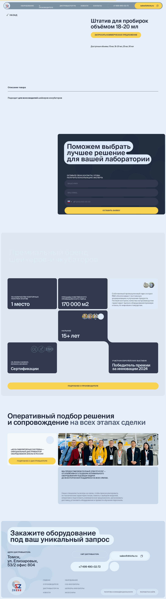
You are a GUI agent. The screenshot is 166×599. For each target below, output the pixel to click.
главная (46, 580)
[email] (111, 193)
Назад (14, 15)
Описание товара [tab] (17, 87)
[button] (116, 35)
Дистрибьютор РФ (68, 6)
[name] (111, 183)
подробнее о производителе (83, 386)
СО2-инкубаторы (72, 584)
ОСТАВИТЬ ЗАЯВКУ (111, 210)
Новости (84, 6)
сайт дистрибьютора (90, 554)
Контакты (97, 6)
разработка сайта (147, 592)
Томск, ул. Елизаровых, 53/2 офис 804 (23, 561)
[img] (7, 6)
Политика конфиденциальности (118, 592)
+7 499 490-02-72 (121, 6)
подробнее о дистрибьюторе (32, 461)
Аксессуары (70, 592)
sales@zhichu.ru (147, 6)
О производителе (46, 6)
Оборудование (27, 6)
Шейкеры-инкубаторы (74, 588)
